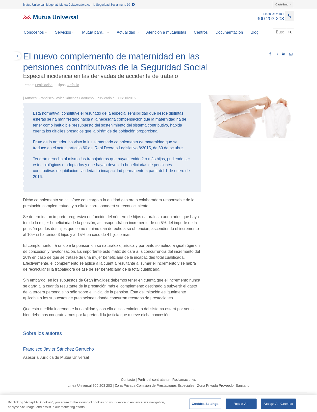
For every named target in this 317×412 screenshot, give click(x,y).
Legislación (44, 85)
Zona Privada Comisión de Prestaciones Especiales (154, 385)
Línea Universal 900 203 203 (90, 385)
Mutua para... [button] (95, 32)
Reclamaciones (184, 380)
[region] (158, 403)
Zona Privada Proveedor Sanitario (223, 385)
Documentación (229, 32)
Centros (201, 32)
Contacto (128, 380)
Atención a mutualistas (166, 32)
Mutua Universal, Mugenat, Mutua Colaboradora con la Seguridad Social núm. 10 (79, 4)
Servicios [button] (65, 32)
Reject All (241, 404)
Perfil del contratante (153, 380)
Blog (255, 32)
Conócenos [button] (35, 32)
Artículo (73, 85)
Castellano (283, 4)
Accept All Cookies (278, 404)
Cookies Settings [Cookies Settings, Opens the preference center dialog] (205, 404)
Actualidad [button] (128, 32)
